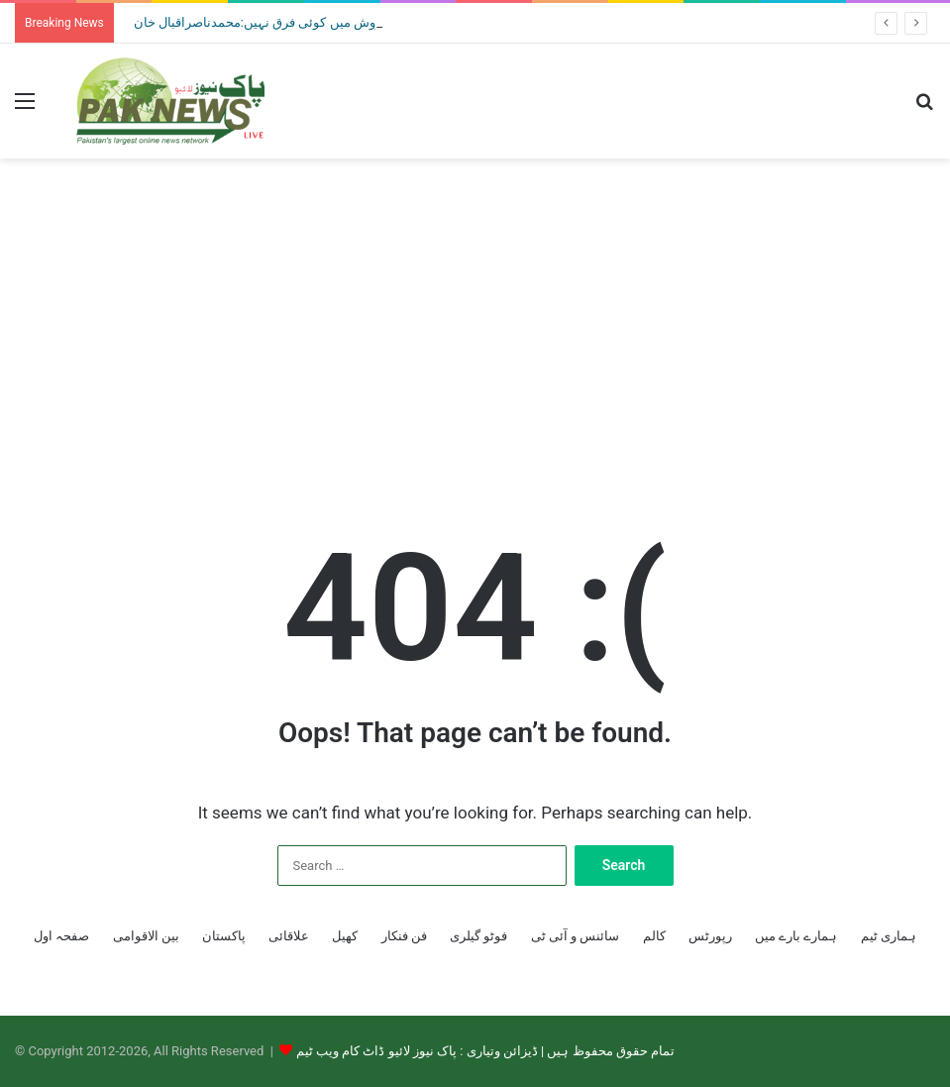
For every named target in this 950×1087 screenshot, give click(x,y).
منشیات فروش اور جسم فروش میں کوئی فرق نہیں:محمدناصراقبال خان (323, 22)
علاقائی (288, 935)
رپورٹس (710, 935)
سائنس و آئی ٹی (575, 935)
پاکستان (224, 935)
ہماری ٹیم (888, 935)
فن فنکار (404, 935)
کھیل (345, 935)
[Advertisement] (475, 317)
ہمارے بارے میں (796, 935)
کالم (654, 935)
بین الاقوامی (146, 935)
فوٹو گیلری (478, 935)
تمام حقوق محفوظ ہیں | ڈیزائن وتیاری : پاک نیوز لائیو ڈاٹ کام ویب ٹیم (485, 1050)
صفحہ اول (61, 935)
